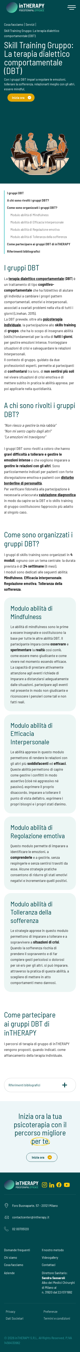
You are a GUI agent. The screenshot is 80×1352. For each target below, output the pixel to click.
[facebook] (59, 1185)
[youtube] (67, 1185)
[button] (71, 7)
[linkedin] (51, 1185)
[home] (24, 7)
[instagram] (44, 1185)
